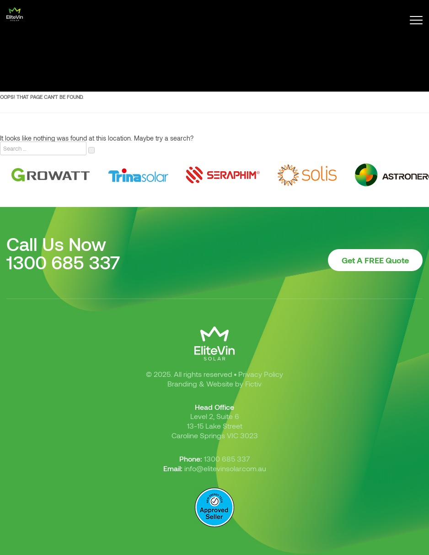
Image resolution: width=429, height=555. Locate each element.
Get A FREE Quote (375, 260)
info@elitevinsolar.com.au (225, 468)
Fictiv (253, 383)
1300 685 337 (63, 262)
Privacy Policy (260, 374)
